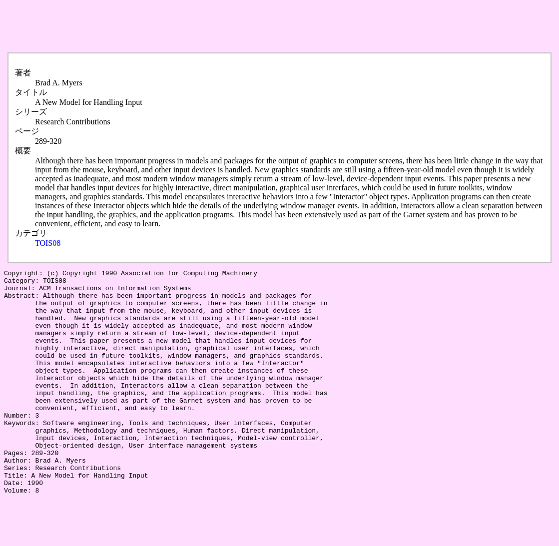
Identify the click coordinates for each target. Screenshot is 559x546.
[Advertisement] (186, 26)
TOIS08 (47, 243)
